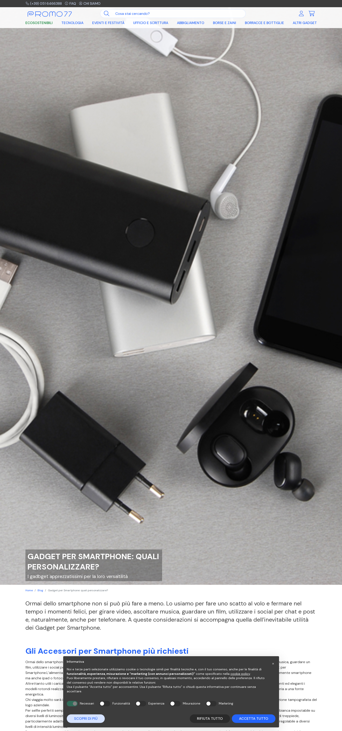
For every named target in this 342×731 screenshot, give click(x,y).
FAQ (70, 3)
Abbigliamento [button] (190, 23)
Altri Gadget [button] (305, 23)
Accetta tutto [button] (253, 718)
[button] (273, 663)
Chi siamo (90, 3)
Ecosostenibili (39, 23)
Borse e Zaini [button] (224, 23)
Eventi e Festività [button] (108, 23)
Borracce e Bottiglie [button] (264, 23)
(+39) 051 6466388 (43, 3)
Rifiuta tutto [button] (210, 718)
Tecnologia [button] (72, 23)
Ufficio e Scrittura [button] (150, 23)
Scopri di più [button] (86, 718)
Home (29, 590)
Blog (40, 590)
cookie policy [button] (240, 674)
